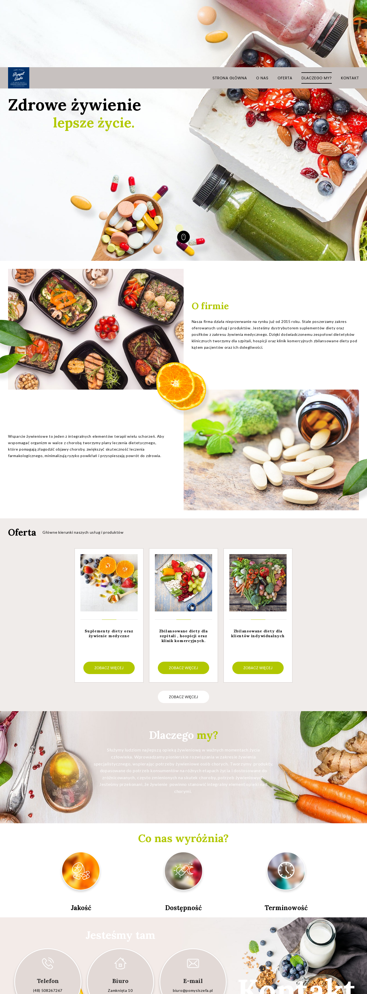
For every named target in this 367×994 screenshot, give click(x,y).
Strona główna (229, 10)
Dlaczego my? (316, 10)
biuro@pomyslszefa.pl (193, 923)
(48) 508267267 (47, 923)
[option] (109, 548)
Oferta (284, 10)
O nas (262, 10)
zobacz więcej (183, 629)
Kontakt (350, 10)
